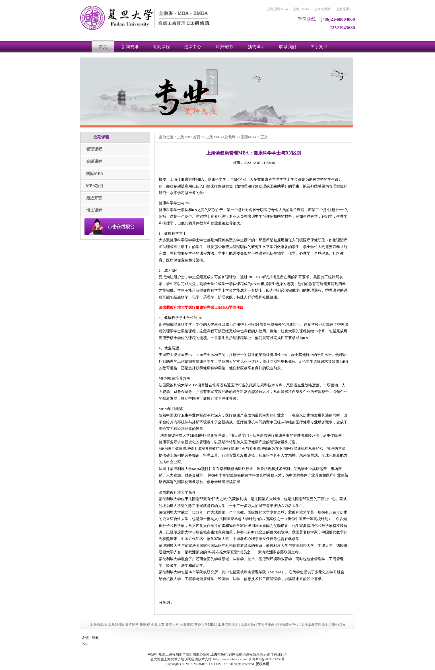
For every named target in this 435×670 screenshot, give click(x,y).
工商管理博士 (228, 624)
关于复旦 (318, 46)
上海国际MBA (277, 9)
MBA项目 (95, 186)
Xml (85, 644)
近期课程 (161, 46)
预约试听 (256, 46)
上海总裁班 (322, 9)
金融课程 (94, 161)
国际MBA (95, 174)
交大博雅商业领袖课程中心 (277, 624)
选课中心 (192, 46)
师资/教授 (224, 46)
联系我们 (287, 46)
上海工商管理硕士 (314, 624)
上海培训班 (344, 9)
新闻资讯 (130, 46)
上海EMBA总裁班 (221, 137)
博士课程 (94, 210)
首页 (103, 46)
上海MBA (185, 137)
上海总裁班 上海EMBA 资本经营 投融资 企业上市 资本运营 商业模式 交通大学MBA (153, 624)
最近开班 (94, 198)
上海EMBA (301, 9)
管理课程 (94, 149)
